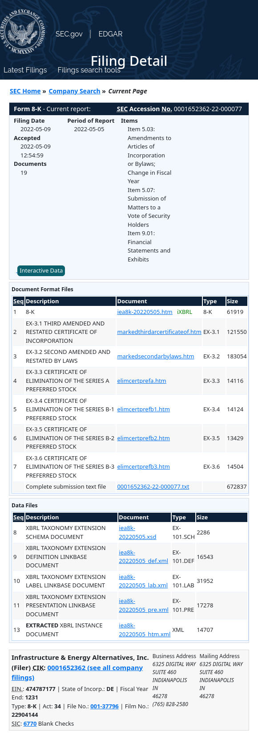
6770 (30, 723)
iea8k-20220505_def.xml (143, 556)
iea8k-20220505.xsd (137, 532)
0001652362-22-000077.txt (153, 486)
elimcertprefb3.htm (143, 466)
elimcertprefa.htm (141, 381)
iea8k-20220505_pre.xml (144, 605)
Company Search (75, 91)
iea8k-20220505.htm (144, 312)
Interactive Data (41, 270)
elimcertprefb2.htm (143, 438)
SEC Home (25, 91)
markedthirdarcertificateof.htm (159, 332)
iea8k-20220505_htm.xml (144, 629)
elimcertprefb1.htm (143, 409)
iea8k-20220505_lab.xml (143, 581)
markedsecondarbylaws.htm (155, 356)
